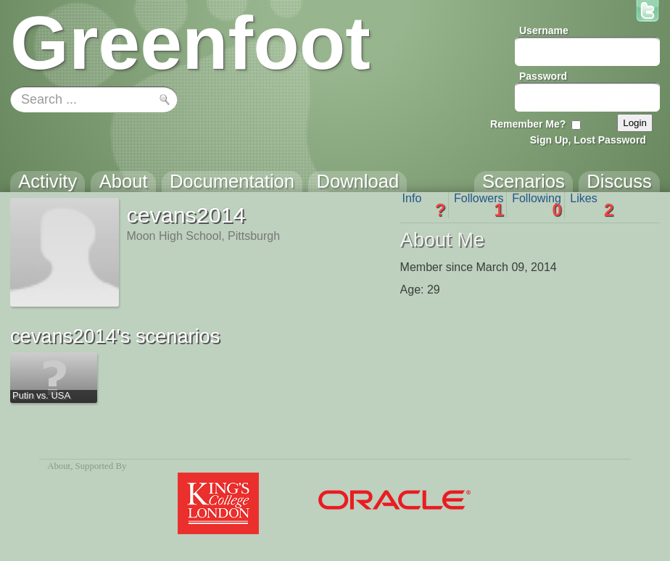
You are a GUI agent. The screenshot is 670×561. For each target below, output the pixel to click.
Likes (591, 205)
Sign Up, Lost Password (588, 140)
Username (543, 30)
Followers (479, 205)
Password (543, 76)
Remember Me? (528, 124)
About (58, 466)
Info (424, 205)
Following (537, 205)
